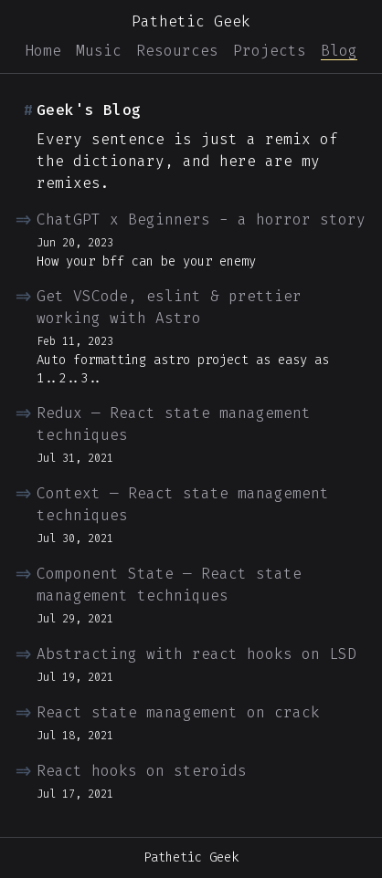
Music (99, 50)
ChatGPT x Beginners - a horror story (201, 219)
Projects (269, 50)
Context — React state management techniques (183, 504)
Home (43, 50)
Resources (177, 50)
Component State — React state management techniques (169, 584)
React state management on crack (178, 712)
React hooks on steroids (142, 770)
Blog (339, 50)
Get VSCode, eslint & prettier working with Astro (169, 307)
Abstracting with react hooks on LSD (196, 654)
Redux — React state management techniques (174, 423)
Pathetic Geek (191, 21)
